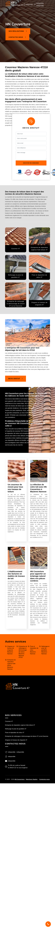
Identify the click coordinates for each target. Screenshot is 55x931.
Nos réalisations (18, 31)
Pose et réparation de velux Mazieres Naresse (34, 650)
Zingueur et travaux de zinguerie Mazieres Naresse (10, 650)
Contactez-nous (17, 37)
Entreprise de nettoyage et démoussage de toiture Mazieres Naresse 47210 (23, 652)
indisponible (40, 3)
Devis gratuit (15, 378)
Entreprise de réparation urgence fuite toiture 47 (20, 725)
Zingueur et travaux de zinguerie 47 (16, 740)
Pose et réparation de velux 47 (14, 732)
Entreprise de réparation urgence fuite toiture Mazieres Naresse (11, 664)
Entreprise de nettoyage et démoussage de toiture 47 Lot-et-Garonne (26, 736)
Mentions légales (31, 779)
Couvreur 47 (9, 721)
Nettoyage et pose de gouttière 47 (15, 729)
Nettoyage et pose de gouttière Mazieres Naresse (45, 650)
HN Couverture (20, 779)
